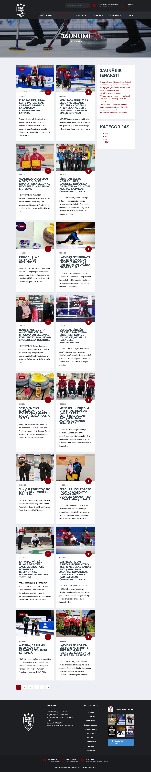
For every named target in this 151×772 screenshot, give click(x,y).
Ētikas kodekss (90, 725)
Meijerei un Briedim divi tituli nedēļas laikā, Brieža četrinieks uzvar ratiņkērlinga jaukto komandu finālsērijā (74, 416)
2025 (107, 139)
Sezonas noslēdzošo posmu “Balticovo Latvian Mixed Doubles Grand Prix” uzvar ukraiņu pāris (75, 494)
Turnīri (97, 15)
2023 (107, 133)
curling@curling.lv (105, 6)
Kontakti (91, 750)
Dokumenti (90, 721)
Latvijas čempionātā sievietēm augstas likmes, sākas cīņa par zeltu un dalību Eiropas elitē (74, 262)
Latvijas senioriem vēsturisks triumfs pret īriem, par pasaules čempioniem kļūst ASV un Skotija (75, 650)
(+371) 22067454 (130, 6)
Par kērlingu (63, 15)
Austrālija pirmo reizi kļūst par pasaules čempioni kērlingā (33, 649)
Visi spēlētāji (90, 742)
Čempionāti (113, 15)
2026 (107, 142)
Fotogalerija (90, 729)
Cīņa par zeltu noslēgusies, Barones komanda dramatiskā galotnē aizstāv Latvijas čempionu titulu (74, 185)
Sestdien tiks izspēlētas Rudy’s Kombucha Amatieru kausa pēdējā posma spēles (34, 413)
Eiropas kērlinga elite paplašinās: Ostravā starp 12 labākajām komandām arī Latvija (32, 106)
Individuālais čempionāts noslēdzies (29, 260)
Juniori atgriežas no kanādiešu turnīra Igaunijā (34, 492)
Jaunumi (90, 712)
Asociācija (81, 15)
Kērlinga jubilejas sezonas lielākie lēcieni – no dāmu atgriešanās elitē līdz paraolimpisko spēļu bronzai (73, 106)
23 (42, 687)
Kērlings (90, 738)
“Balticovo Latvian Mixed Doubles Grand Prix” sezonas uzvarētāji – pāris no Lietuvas (34, 183)
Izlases (129, 15)
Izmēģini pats (46, 15)
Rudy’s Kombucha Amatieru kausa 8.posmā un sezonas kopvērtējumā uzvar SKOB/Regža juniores (35, 334)
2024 (107, 136)
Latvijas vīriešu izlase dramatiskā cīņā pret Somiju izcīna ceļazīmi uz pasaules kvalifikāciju (73, 336)
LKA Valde (91, 717)
